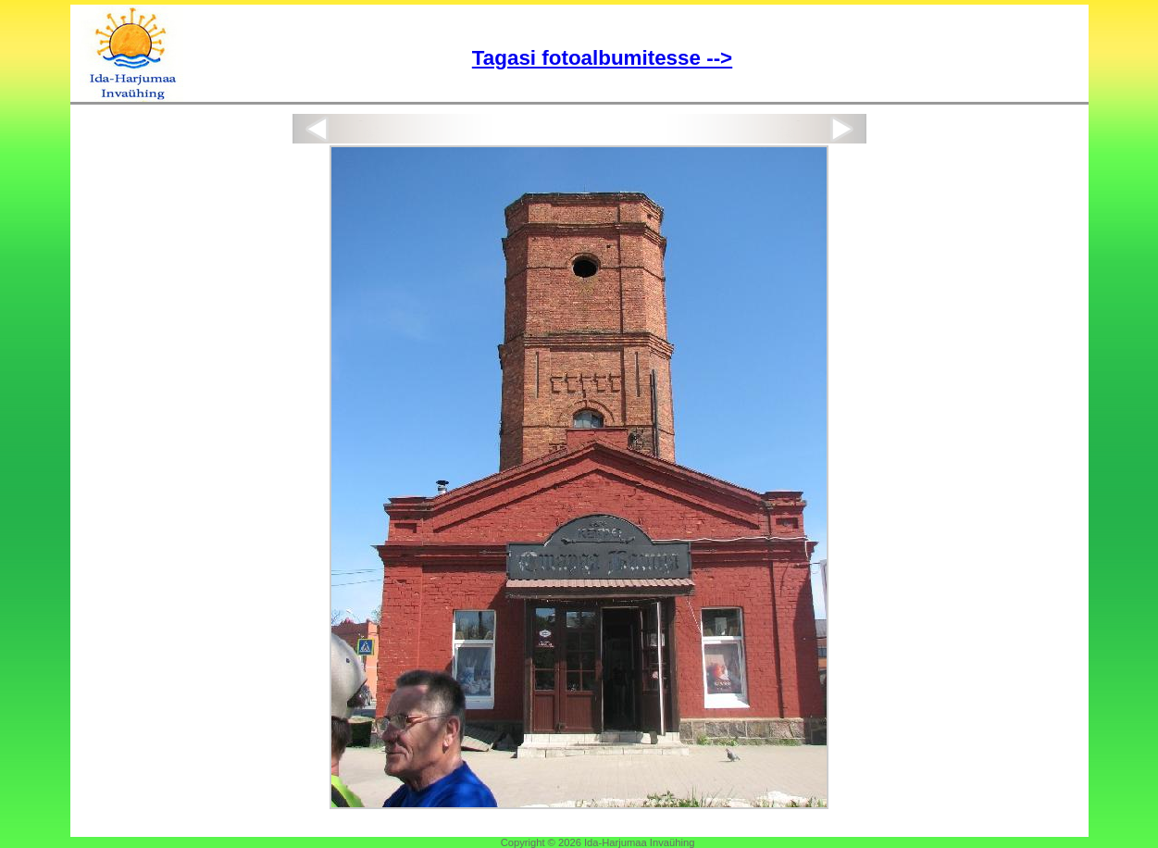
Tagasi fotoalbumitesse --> (602, 57)
